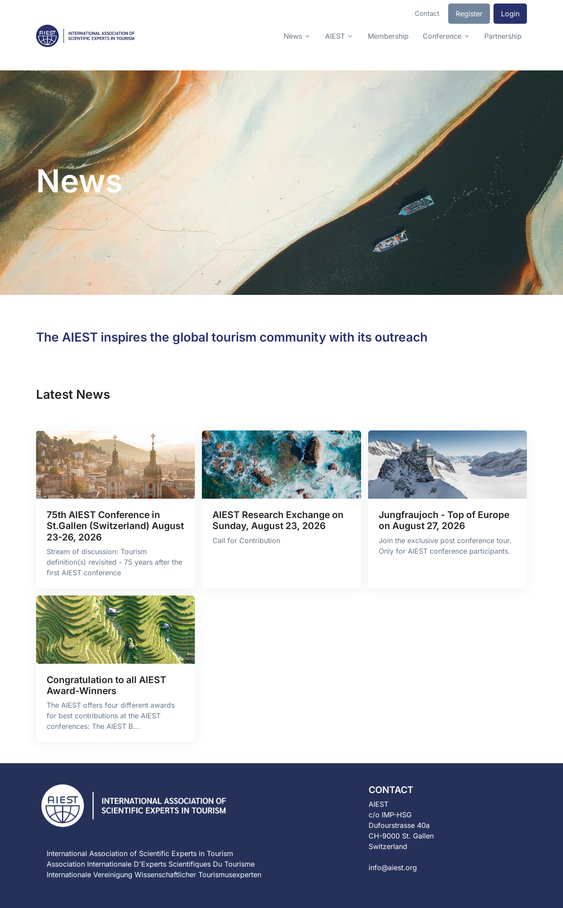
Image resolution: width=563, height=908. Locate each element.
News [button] (293, 36)
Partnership (503, 36)
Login (510, 13)
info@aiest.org (393, 867)
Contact (427, 13)
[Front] (85, 36)
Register (469, 13)
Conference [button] (442, 36)
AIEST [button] (335, 36)
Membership (388, 36)
